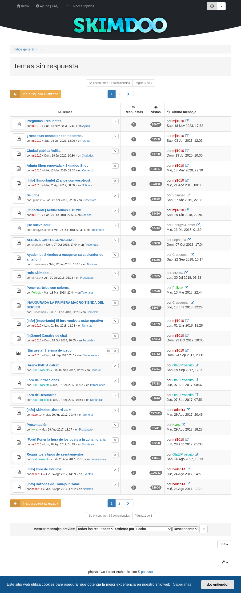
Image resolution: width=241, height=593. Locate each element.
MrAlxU (36, 277)
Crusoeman (39, 264)
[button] (128, 94)
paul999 (147, 572)
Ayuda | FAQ (47, 6)
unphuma (37, 244)
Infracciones (97, 385)
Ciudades (88, 155)
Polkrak (36, 292)
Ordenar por (143, 529)
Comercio (88, 170)
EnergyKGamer (41, 230)
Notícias (87, 185)
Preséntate (89, 200)
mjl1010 (36, 126)
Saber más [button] (182, 584)
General (95, 370)
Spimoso (37, 200)
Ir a (224, 544)
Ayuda (86, 126)
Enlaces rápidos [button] (80, 6)
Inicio (23, 6)
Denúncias (96, 400)
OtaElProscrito (41, 370)
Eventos (88, 474)
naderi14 (37, 414)
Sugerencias (91, 355)
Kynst (35, 429)
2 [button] (119, 94)
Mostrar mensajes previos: (73, 529)
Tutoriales (87, 292)
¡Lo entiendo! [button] (218, 584)
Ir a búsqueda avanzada (34, 94)
